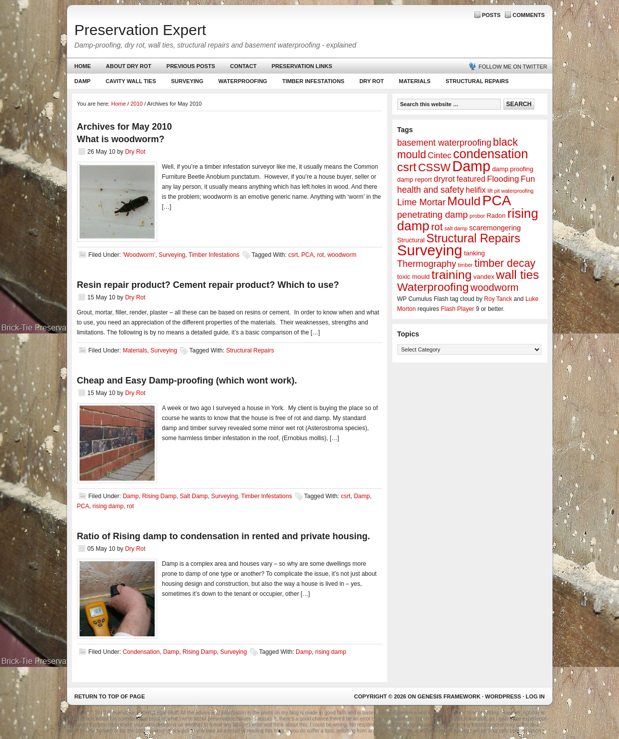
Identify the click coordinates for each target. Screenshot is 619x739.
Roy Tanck (498, 298)
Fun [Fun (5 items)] (528, 179)
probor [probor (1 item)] (477, 216)
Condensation (141, 651)
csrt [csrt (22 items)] (407, 167)
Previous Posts (191, 66)
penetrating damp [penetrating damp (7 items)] (432, 215)
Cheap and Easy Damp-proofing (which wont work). (187, 381)
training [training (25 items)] (451, 274)
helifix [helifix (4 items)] (476, 190)
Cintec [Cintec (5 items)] (439, 155)
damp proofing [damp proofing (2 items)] (512, 169)
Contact (243, 66)
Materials (414, 81)
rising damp (108, 506)
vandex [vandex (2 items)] (483, 276)
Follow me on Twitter (512, 67)
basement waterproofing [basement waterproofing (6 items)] (444, 143)
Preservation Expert (140, 30)
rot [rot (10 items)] (436, 226)
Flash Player (457, 308)
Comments (528, 15)
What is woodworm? (121, 139)
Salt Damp (194, 496)
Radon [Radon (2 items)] (495, 215)
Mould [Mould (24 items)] (464, 201)
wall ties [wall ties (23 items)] (517, 274)
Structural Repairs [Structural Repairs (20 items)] (473, 238)
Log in (535, 696)
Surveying (187, 81)
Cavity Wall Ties (131, 81)
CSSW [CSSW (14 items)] (434, 167)
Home (83, 66)
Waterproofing (242, 81)
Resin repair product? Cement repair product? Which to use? (208, 285)
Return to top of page (110, 696)
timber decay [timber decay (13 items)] (504, 263)
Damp (81, 83)
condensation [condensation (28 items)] (490, 154)
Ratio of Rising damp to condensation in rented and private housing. (223, 536)
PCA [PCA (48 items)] (496, 200)
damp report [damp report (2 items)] (414, 179)
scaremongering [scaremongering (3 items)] (495, 228)
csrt (293, 254)
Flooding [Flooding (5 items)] (503, 179)
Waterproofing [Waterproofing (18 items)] (433, 286)
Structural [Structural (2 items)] (411, 240)
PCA (307, 254)
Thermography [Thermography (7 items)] (426, 264)
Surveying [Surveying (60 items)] (429, 250)
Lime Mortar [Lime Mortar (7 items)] (421, 202)
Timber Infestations (312, 83)
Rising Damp (159, 496)
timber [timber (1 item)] (465, 265)
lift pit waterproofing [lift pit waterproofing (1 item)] (510, 191)
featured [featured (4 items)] (470, 179)
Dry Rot (371, 81)
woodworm (341, 254)
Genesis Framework (448, 696)
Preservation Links (302, 66)
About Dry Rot (129, 66)
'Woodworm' (139, 254)
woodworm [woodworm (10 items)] (494, 287)
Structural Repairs (476, 81)
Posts (491, 15)
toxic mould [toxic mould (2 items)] (413, 276)
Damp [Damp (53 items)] (471, 166)
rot (320, 254)
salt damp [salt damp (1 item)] (455, 228)
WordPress (503, 696)
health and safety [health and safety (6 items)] (430, 190)
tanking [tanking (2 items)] (474, 253)
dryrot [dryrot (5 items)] (444, 179)
